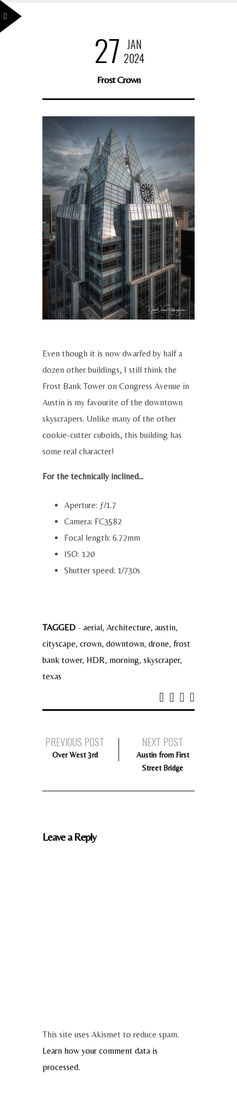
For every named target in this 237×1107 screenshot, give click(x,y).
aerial (92, 627)
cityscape (59, 644)
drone (158, 644)
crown (91, 644)
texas (51, 676)
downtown (125, 644)
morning (124, 660)
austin (165, 627)
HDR (95, 660)
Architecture (129, 627)
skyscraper (162, 660)
